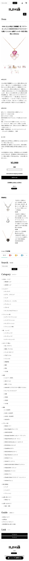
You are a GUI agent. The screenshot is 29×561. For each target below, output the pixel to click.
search (15, 3)
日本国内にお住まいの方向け (15, 182)
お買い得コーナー (7, 497)
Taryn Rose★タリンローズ (11, 454)
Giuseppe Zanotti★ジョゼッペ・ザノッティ (15, 435)
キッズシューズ (8, 336)
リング (6, 297)
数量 (14, 167)
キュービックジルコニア (11, 390)
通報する (14, 186)
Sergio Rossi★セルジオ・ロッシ (12, 438)
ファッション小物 (9, 326)
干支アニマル (8, 355)
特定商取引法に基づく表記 (9, 524)
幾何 (6, 365)
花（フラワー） (8, 345)
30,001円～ (7, 419)
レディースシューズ (9, 339)
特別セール (7, 499)
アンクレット (8, 304)
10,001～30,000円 (9, 416)
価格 (4, 407)
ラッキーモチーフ (9, 352)
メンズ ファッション (10, 320)
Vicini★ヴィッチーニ (10, 461)
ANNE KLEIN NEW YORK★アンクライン (15, 464)
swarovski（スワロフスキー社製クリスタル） (16, 387)
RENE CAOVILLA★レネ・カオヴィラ (14, 442)
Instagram (14, 534)
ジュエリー (5, 288)
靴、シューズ (6, 330)
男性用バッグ (8, 281)
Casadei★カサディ (9, 448)
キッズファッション (9, 323)
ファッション (8, 493)
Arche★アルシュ (9, 480)
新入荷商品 (5, 484)
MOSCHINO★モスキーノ (11, 451)
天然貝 (6, 400)
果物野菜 (7, 361)
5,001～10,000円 (9, 413)
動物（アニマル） (9, 349)
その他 (6, 371)
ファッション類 (6, 314)
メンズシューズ (8, 333)
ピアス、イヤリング (9, 294)
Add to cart (14, 177)
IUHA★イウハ (8, 474)
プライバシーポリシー (8, 521)
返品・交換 (7, 506)
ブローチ (7, 307)
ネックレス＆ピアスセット (11, 310)
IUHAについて (6, 517)
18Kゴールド (8, 381)
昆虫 (6, 368)
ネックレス (7, 291)
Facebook (14, 537)
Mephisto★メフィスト (10, 470)
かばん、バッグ (6, 279)
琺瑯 (6, 394)
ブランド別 (5, 423)
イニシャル (7, 358)
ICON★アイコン (9, 458)
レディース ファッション (11, 317)
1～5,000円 (7, 410)
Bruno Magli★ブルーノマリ (11, 429)
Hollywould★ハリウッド (10, 467)
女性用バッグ (8, 285)
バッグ (6, 486)
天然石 (6, 397)
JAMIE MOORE (8, 432)
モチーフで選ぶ (6, 343)
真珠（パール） (8, 384)
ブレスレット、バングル (11, 301)
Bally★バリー (8, 426)
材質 (4, 375)
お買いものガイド (7, 503)
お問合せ (5, 519)
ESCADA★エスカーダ (10, 445)
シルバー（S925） (9, 377)
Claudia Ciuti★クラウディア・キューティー (15, 477)
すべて (4, 255)
